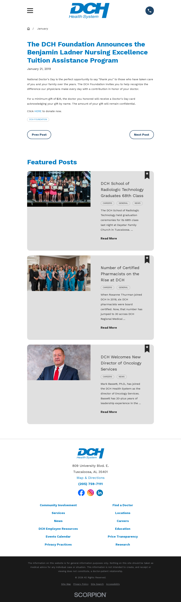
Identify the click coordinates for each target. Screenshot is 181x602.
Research (123, 544)
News (58, 521)
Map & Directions (91, 478)
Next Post (141, 134)
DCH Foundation (38, 119)
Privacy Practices (58, 544)
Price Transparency (123, 536)
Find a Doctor (123, 505)
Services (58, 513)
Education (122, 528)
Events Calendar (58, 536)
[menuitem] (66, 584)
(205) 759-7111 (90, 484)
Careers (123, 521)
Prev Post (39, 134)
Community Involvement (58, 505)
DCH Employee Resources (58, 528)
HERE (38, 111)
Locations (122, 513)
